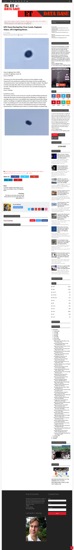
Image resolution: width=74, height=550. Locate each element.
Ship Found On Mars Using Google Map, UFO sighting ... (61, 379)
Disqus (38, 212)
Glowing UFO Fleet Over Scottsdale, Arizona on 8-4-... (62, 369)
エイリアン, (15, 35)
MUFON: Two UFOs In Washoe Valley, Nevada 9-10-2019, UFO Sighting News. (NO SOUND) (63, 177)
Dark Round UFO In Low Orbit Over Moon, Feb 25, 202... (62, 346)
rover (54, 313)
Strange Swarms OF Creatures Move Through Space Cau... (61, 428)
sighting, (41, 34)
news (54, 308)
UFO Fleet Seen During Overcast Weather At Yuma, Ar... (61, 382)
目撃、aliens (29, 22)
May (55, 332)
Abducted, (11, 34)
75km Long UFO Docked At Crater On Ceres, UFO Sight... (61, 405)
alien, (32, 34)
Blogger (32, 212)
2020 (54, 326)
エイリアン (24, 22)
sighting (43, 21)
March (55, 335)
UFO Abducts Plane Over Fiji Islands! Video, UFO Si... (60, 354)
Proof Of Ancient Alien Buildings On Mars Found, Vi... (62, 425)
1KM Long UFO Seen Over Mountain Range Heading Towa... (62, 392)
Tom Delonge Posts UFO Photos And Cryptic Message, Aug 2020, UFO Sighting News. (63, 201)
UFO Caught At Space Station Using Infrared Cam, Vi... (62, 387)
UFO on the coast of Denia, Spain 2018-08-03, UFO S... (61, 351)
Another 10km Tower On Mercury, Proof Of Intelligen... (61, 410)
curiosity (54, 291)
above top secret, (27, 34)
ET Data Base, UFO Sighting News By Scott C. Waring (13, 548)
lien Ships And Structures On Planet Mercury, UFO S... (62, 361)
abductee (18, 21)
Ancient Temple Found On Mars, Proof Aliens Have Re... (61, 418)
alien (34, 21)
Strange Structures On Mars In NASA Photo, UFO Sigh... (61, 397)
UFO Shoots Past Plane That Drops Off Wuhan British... (62, 423)
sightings (6, 22)
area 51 (54, 289)
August (56, 328)
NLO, (38, 34)
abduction (23, 21)
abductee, (15, 34)
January (56, 432)
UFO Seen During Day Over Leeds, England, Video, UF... (61, 420)
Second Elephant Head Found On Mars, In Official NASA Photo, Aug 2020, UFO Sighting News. (63, 238)
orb (53, 311)
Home (5, 1)
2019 (54, 434)
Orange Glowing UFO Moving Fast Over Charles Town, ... (61, 366)
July (55, 329)
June (55, 330)
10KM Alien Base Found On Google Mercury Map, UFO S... (62, 412)
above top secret (29, 21)
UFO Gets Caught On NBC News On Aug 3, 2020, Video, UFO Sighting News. (63, 264)
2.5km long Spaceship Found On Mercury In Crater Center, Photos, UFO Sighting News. (62, 164)
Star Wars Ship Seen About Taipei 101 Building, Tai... (61, 384)
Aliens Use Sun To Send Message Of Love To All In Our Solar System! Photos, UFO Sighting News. (63, 152)
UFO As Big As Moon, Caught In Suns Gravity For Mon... (61, 389)
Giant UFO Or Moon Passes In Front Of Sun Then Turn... (62, 343)
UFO (10, 22)
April (55, 333)
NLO (40, 21)
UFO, (4, 35)
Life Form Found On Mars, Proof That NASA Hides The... (61, 341)
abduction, (20, 34)
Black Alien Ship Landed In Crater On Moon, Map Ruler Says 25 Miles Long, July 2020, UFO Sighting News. (63, 252)
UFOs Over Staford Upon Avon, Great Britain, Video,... (61, 374)
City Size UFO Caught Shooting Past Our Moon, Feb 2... (62, 430)
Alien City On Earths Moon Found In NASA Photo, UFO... (62, 400)
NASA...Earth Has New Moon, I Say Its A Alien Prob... (61, 338)
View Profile (18, 199)
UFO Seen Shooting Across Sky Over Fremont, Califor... (61, 364)
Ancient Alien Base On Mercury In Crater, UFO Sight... (61, 407)
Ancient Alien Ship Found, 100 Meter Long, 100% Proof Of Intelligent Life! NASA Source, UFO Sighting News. (63, 213)
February (56, 336)
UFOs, (7, 35)
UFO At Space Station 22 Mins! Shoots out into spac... (61, 356)
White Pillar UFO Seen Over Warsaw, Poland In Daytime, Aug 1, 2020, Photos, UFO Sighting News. (63, 226)
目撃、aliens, (20, 35)
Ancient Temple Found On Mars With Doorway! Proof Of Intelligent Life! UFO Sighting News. (63, 189)
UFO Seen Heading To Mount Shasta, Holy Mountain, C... (60, 377)
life (53, 300)
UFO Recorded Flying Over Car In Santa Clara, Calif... (61, 359)
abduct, (6, 34)
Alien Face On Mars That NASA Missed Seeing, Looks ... (61, 402)
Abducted (13, 21)
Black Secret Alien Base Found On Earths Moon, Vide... (61, 415)
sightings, (45, 34)
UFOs (13, 22)
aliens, (35, 34)
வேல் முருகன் (18, 22)
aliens (37, 21)
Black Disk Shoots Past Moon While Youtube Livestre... (62, 348)
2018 (54, 435)
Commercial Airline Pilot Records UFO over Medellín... (61, 395)
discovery (55, 294)
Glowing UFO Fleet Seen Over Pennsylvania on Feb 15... (60, 371)
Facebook (44, 212)
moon (54, 302)
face (54, 297)
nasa (54, 305)
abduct (9, 21)
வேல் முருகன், (10, 35)
